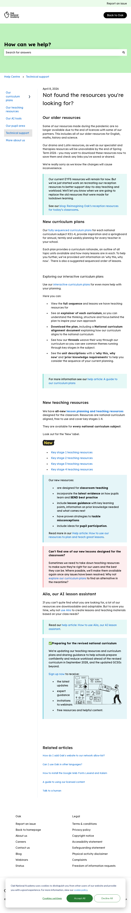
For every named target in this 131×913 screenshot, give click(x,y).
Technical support (37, 76)
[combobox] (62, 52)
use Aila (66, 610)
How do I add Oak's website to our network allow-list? (74, 755)
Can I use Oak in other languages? (62, 764)
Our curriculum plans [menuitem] (13, 96)
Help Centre (12, 76)
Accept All (79, 898)
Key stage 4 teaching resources (72, 469)
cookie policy (80, 889)
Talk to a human (52, 790)
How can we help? (27, 44)
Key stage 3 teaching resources (71, 463)
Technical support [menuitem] (17, 133)
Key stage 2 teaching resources (72, 458)
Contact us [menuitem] (23, 847)
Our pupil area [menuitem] (15, 125)
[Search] (123, 52)
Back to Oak (115, 15)
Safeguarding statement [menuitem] (88, 847)
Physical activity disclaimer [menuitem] (90, 854)
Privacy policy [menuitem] (81, 829)
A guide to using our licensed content (64, 781)
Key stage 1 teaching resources (71, 452)
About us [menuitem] (21, 835)
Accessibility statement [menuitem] (87, 841)
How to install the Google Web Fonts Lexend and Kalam (75, 773)
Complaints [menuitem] (79, 859)
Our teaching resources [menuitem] (14, 109)
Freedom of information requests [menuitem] (93, 865)
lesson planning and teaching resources (95, 411)
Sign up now (57, 674)
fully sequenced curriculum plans (70, 230)
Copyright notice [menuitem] (83, 835)
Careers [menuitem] (21, 841)
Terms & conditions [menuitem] (84, 823)
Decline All (107, 898)
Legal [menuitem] (76, 816)
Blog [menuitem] (19, 854)
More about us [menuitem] (15, 140)
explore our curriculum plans (67, 578)
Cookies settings (52, 898)
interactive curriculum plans (71, 284)
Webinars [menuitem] (22, 859)
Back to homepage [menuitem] (28, 829)
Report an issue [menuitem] (26, 823)
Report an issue (117, 3)
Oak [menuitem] (18, 816)
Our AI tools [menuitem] (13, 118)
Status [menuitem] (20, 865)
